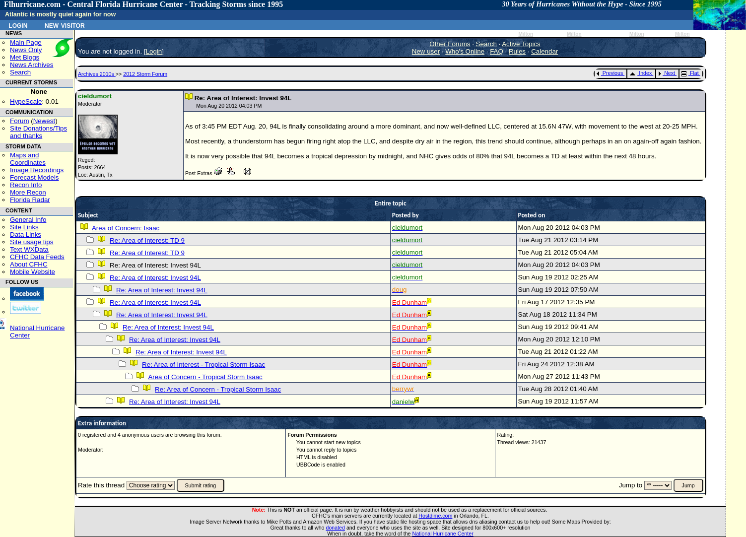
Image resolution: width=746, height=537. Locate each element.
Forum (19, 121)
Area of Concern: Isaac (125, 228)
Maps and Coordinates (28, 158)
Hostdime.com (435, 516)
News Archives (31, 64)
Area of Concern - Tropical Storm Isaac (205, 377)
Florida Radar (30, 199)
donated (335, 528)
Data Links (25, 234)
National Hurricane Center (443, 534)
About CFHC (29, 264)
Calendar (544, 51)
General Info (28, 219)
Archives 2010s (97, 74)
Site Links (24, 227)
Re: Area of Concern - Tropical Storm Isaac (218, 389)
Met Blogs (24, 57)
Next (667, 73)
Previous (609, 73)
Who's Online (464, 51)
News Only (26, 50)
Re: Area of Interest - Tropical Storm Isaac (203, 364)
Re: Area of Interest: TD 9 (147, 240)
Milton (525, 34)
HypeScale (26, 101)
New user (426, 51)
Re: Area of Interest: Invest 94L (155, 277)
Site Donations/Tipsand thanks (38, 132)
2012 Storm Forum (145, 74)
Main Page (26, 42)
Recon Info (26, 185)
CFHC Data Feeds (37, 257)
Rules (517, 51)
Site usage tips (31, 242)
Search (20, 72)
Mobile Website (32, 271)
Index (640, 73)
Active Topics (521, 44)
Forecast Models (34, 177)
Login (17, 25)
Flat (690, 73)
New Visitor (65, 25)
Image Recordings (37, 170)
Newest (44, 121)
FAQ (496, 51)
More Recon (28, 192)
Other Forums (449, 44)
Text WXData (29, 249)
